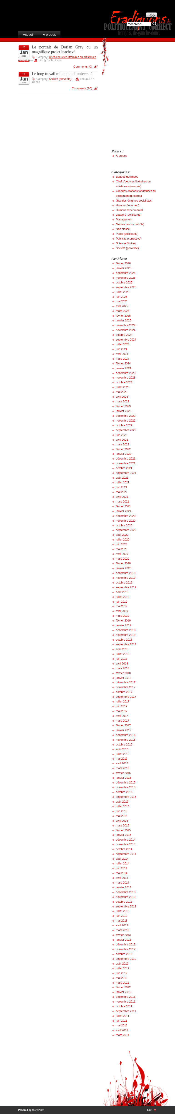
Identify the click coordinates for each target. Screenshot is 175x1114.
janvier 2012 (123, 992)
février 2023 (123, 406)
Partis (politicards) (127, 233)
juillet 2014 (122, 863)
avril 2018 (122, 663)
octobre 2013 (124, 901)
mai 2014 (122, 873)
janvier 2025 (123, 320)
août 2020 (122, 534)
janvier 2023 (123, 411)
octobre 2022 (124, 425)
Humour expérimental (129, 210)
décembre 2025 (125, 273)
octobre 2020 (124, 525)
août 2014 (122, 858)
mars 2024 (122, 358)
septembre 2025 (126, 287)
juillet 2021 (122, 482)
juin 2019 (121, 601)
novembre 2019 (125, 577)
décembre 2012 (125, 944)
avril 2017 (122, 715)
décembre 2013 (125, 892)
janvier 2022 (123, 453)
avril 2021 (122, 496)
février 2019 (123, 620)
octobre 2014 (124, 849)
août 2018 (122, 649)
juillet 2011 (122, 1016)
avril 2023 (122, 396)
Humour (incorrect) (127, 205)
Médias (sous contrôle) (130, 224)
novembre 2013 (125, 897)
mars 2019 (122, 615)
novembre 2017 (125, 687)
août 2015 (122, 801)
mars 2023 (122, 401)
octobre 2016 (124, 744)
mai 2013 (122, 920)
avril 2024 (122, 354)
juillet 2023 (122, 387)
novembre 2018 (125, 635)
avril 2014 (122, 877)
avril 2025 (122, 306)
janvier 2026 (123, 268)
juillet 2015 (122, 806)
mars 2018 (122, 668)
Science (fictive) (126, 243)
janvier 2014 (123, 887)
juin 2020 (121, 544)
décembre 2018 (125, 630)
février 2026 (123, 263)
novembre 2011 (125, 1001)
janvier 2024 (123, 368)
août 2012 (122, 963)
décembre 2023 (125, 373)
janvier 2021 (123, 511)
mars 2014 (122, 882)
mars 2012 (122, 982)
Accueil (28, 34)
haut (149, 1110)
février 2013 (123, 935)
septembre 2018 (126, 644)
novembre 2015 (125, 787)
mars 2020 (122, 558)
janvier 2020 (123, 568)
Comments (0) (82, 66)
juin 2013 (121, 915)
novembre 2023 (125, 377)
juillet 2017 (122, 701)
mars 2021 (122, 501)
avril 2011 (122, 1030)
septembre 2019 (126, 587)
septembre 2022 (126, 430)
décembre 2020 (125, 516)
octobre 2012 (124, 954)
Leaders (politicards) (128, 214)
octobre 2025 (124, 282)
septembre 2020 (126, 530)
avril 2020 (122, 554)
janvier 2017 (123, 730)
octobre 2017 (124, 692)
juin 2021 (121, 487)
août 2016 (122, 749)
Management (124, 219)
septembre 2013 (126, 906)
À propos (49, 34)
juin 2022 (121, 435)
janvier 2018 (123, 678)
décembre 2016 (125, 735)
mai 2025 (122, 301)
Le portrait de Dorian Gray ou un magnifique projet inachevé (65, 49)
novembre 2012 (125, 949)
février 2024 (123, 363)
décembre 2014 (125, 839)
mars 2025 (122, 311)
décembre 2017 (125, 682)
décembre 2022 (125, 415)
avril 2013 (122, 925)
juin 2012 (121, 973)
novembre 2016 (125, 739)
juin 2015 (121, 811)
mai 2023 (122, 392)
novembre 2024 (125, 330)
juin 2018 (121, 658)
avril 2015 (122, 820)
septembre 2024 (126, 339)
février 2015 (123, 830)
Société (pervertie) (60, 79)
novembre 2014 (125, 844)
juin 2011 (121, 1020)
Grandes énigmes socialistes (134, 200)
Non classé (123, 229)
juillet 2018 (122, 654)
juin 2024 (121, 349)
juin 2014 (121, 868)
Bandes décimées (127, 176)
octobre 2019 (124, 582)
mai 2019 (122, 606)
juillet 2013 (122, 911)
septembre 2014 (126, 854)
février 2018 (123, 673)
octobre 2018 (124, 639)
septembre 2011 (126, 1011)
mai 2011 (122, 1025)
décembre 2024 (125, 325)
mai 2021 (122, 492)
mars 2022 (122, 444)
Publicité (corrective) (128, 238)
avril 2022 (122, 439)
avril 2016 (122, 763)
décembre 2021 (125, 458)
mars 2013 (122, 930)
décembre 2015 (125, 782)
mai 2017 (122, 711)
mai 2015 (122, 816)
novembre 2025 (125, 277)
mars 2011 (122, 1035)
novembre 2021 (125, 463)
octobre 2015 (124, 792)
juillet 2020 (122, 539)
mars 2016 (122, 768)
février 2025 (123, 315)
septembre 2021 (126, 473)
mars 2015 (122, 825)
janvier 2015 (123, 834)
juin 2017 (121, 706)
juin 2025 (121, 296)
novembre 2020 (125, 520)
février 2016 (123, 773)
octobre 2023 (124, 382)
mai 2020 (122, 549)
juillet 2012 (122, 968)
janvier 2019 (123, 625)
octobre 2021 (124, 468)
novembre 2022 (125, 420)
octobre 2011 (124, 1006)
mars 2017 (122, 720)
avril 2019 (122, 611)
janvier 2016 (123, 777)
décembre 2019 (125, 573)
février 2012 (123, 987)
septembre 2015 (126, 796)
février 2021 (123, 506)
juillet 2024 (122, 344)
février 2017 (123, 725)
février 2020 (123, 563)
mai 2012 (122, 978)
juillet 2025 (122, 292)
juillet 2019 (122, 597)
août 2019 (122, 592)
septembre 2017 (126, 696)
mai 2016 (122, 758)
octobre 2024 (124, 334)
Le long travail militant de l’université (62, 73)
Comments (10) (82, 88)
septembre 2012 (126, 958)
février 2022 (123, 449)
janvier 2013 (123, 939)
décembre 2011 (125, 996)
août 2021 (122, 477)
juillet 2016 (122, 754)
